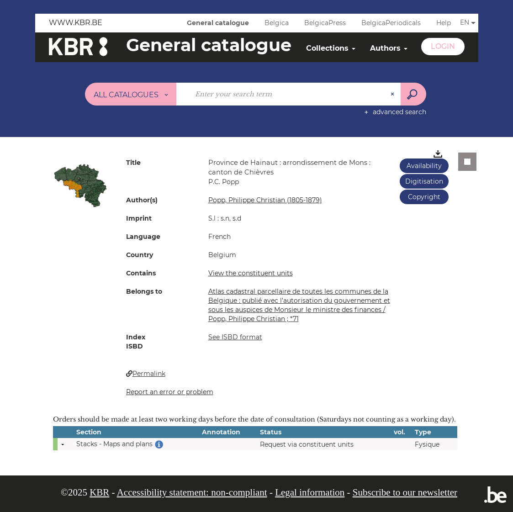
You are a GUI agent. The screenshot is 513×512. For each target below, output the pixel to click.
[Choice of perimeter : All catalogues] (130, 94)
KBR (99, 492)
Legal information (309, 492)
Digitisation (424, 181)
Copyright (424, 197)
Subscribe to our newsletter (405, 492)
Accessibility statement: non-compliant (192, 492)
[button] (80, 185)
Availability (424, 166)
